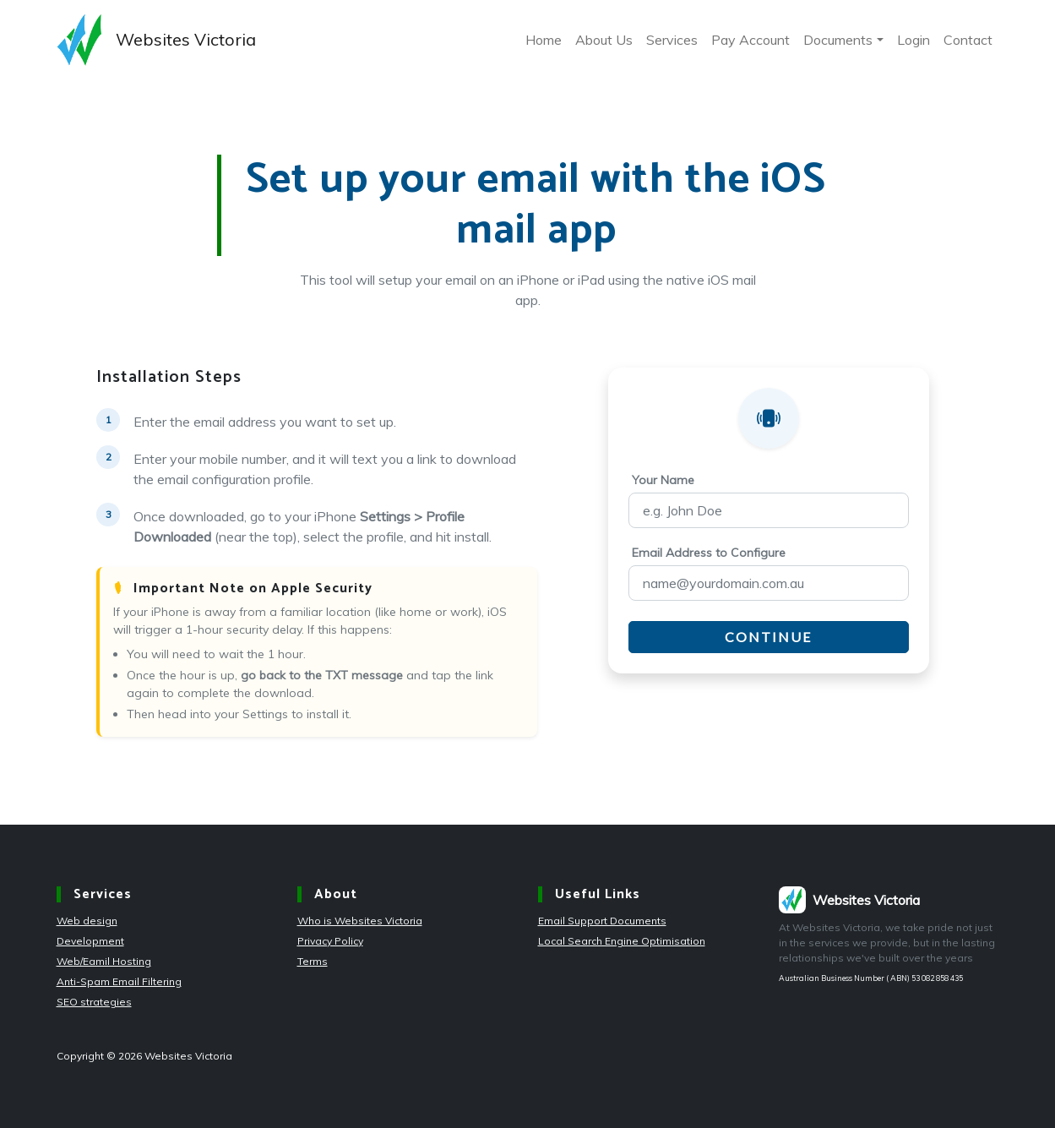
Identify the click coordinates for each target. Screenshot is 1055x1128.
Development (90, 941)
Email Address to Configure (709, 552)
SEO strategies (94, 1001)
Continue (768, 637)
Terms (312, 961)
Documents (838, 39)
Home (543, 39)
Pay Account (750, 39)
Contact (968, 39)
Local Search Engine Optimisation (621, 941)
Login (913, 39)
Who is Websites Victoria (359, 920)
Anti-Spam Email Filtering (119, 981)
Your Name (663, 480)
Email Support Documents (602, 920)
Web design (87, 920)
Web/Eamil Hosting (104, 961)
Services (672, 39)
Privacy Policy (330, 941)
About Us (604, 39)
